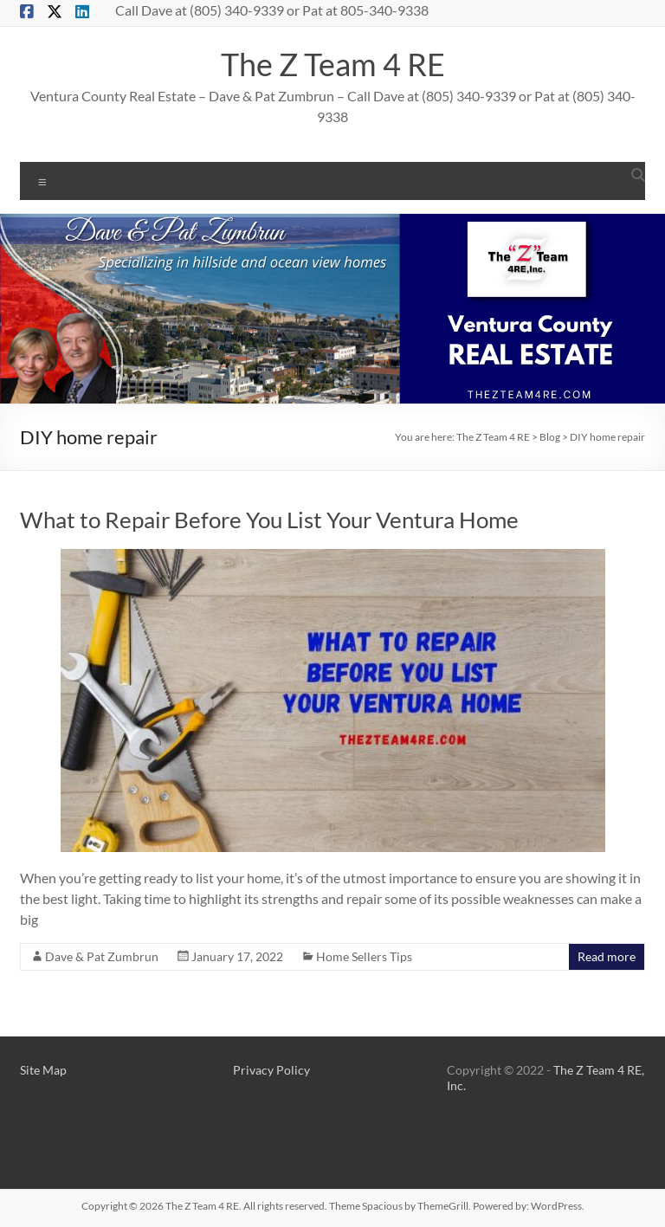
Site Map (43, 1069)
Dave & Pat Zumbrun (101, 956)
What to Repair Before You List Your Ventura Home (269, 519)
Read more (607, 956)
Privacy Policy (271, 1069)
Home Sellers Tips (364, 956)
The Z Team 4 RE (333, 64)
